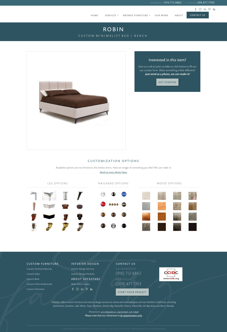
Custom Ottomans (35, 289)
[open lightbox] (76, 100)
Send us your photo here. (113, 172)
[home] (43, 14)
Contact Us (197, 15)
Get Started (167, 82)
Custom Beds (33, 278)
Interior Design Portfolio (83, 273)
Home (94, 15)
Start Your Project (132, 292)
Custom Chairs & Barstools (39, 284)
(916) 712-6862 (163, 66)
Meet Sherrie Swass (80, 284)
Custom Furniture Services (39, 268)
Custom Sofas (33, 273)
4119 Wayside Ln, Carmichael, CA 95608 (119, 311)
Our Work (161, 15)
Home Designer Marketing (156, 329)
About (179, 15)
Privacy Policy (114, 329)
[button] (111, 15)
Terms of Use (125, 329)
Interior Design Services (82, 268)
